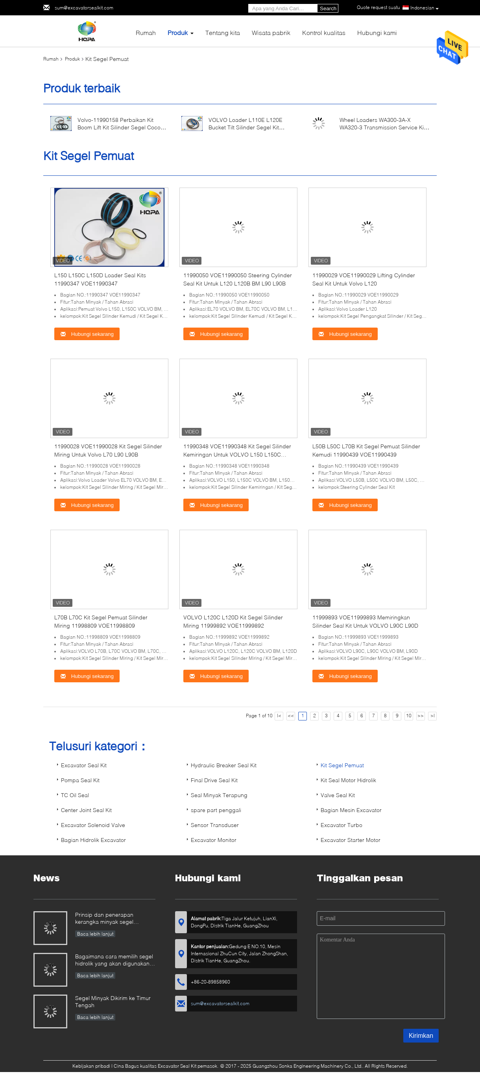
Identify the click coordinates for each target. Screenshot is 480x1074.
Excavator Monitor (213, 839)
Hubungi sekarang (87, 334)
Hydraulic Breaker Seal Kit (224, 765)
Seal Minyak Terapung (219, 795)
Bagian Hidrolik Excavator (93, 839)
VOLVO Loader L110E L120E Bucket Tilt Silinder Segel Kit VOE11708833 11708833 (245, 127)
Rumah (146, 32)
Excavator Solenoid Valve (93, 825)
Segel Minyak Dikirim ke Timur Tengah (113, 1001)
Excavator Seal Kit (84, 765)
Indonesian (424, 8)
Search (328, 8)
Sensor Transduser (215, 825)
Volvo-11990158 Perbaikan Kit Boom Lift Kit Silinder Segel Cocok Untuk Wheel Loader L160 (120, 127)
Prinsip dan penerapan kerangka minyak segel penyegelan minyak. (104, 919)
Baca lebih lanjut (95, 934)
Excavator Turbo (341, 825)
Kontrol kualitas (323, 32)
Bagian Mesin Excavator (351, 810)
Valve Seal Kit (338, 795)
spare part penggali (216, 810)
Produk (178, 32)
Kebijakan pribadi (91, 1066)
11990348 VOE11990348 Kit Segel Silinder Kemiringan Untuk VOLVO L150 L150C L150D (237, 454)
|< (279, 715)
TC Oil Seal (75, 795)
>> (420, 715)
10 (409, 715)
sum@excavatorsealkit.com (84, 8)
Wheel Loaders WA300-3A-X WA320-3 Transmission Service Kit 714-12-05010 (382, 127)
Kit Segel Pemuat (342, 765)
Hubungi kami (377, 32)
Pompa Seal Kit (80, 780)
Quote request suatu (378, 7)
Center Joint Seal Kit (86, 810)
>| (432, 715)
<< (291, 715)
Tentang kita (222, 32)
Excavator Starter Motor (350, 839)
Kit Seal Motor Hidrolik (348, 780)
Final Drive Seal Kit (214, 780)
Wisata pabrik (271, 32)
